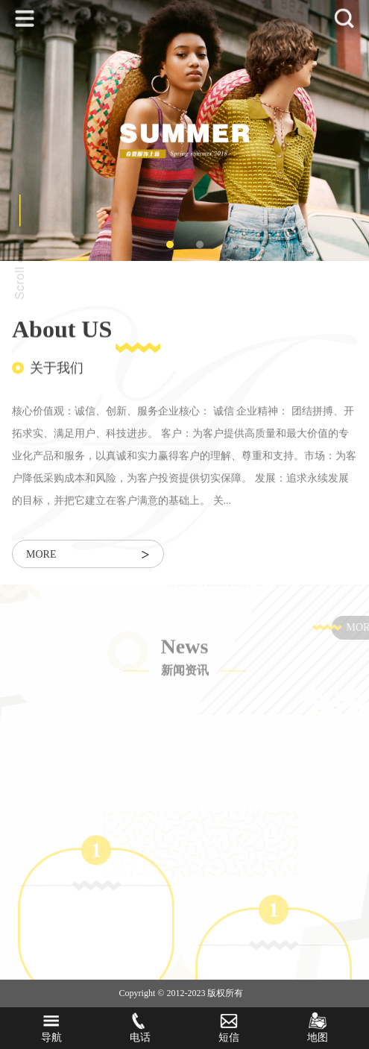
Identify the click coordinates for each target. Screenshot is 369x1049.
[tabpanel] (184, 130)
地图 (317, 1027)
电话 (140, 1027)
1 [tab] (170, 244)
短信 (228, 1027)
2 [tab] (200, 244)
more (88, 556)
